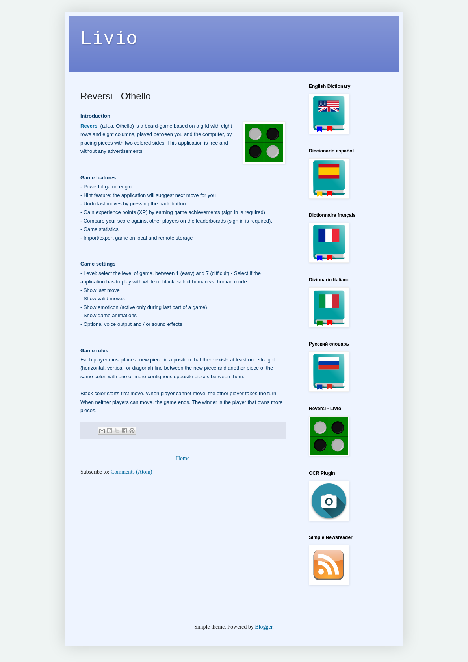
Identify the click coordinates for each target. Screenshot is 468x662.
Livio (108, 36)
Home (182, 458)
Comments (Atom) (131, 472)
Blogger (263, 627)
